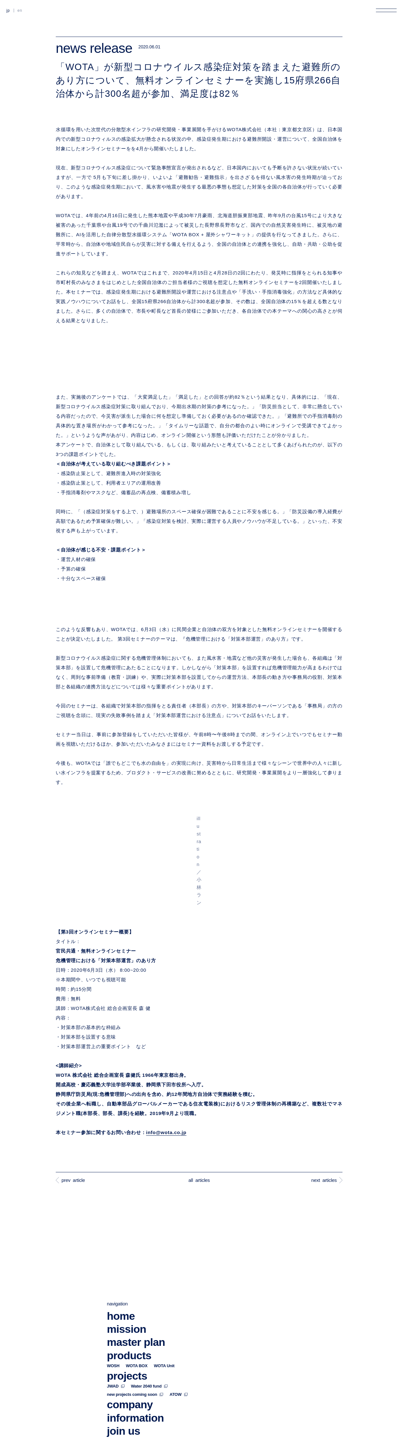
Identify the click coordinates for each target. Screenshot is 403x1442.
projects (127, 1305)
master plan (136, 1272)
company (130, 1334)
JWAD (116, 1316)
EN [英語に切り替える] (20, 10)
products (129, 1285)
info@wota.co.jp (166, 1132)
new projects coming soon (135, 1324)
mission (126, 1259)
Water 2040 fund (149, 1316)
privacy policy (120, 1434)
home (121, 1246)
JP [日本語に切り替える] (8, 10)
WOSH (113, 1295)
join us (123, 1360)
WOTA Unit (164, 1295)
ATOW (178, 1324)
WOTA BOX (137, 1295)
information (135, 1347)
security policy (251, 1434)
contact (125, 1374)
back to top (381, 1434)
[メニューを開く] (386, 10)
